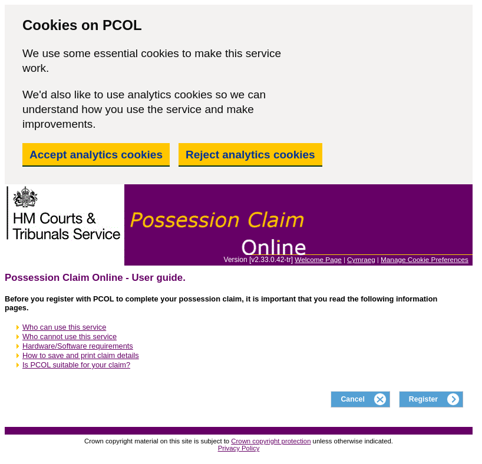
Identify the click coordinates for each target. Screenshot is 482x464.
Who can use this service (64, 327)
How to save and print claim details (80, 355)
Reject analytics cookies (250, 154)
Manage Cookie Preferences (424, 259)
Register (423, 399)
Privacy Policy (239, 448)
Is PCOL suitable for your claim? (76, 364)
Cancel (352, 399)
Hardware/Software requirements (77, 346)
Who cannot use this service (69, 336)
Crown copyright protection (271, 441)
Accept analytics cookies (96, 154)
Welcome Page (318, 259)
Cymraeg (361, 259)
